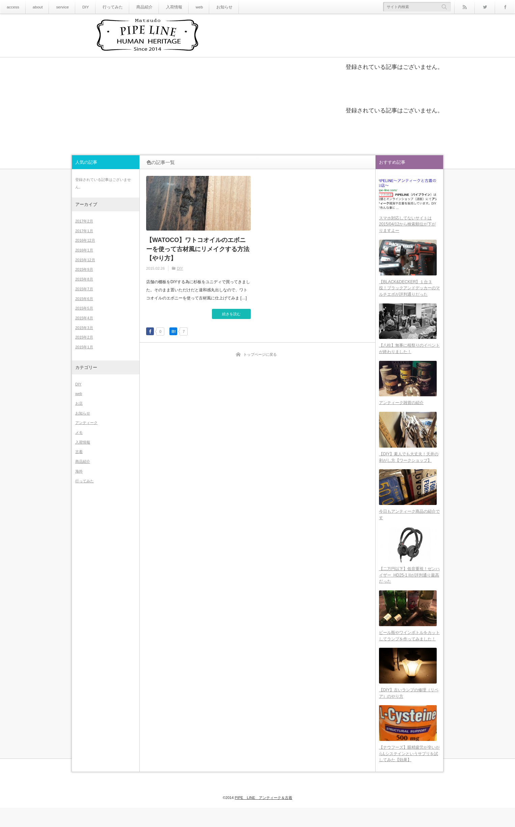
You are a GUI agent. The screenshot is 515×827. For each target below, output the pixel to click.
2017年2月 (84, 221)
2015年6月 (84, 299)
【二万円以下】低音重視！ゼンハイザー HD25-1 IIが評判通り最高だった (409, 588)
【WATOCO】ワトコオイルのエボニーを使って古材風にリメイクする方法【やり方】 (197, 249)
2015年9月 (84, 269)
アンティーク (86, 423)
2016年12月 (85, 240)
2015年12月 (85, 260)
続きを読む (231, 314)
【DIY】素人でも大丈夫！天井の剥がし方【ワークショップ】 (408, 466)
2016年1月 (84, 250)
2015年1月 (84, 347)
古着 (79, 452)
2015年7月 (84, 289)
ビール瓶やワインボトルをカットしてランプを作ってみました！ (409, 651)
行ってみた (104, 7)
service (58, 7)
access (12, 7)
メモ (79, 432)
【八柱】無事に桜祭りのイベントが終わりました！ (409, 354)
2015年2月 (84, 337)
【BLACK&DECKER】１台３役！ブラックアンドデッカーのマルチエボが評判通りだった (409, 291)
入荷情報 (160, 7)
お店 (79, 403)
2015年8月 (84, 279)
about (35, 7)
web (184, 7)
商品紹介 (133, 7)
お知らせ (207, 7)
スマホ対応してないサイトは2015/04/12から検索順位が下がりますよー (407, 226)
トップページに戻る (260, 354)
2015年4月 (84, 318)
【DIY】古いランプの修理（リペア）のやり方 (408, 710)
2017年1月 (84, 231)
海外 (79, 471)
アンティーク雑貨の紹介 (401, 410)
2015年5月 (84, 308)
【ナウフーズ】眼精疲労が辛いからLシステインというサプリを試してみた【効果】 (409, 772)
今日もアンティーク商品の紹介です (409, 526)
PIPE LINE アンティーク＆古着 (264, 811)
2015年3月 (84, 328)
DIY (80, 7)
